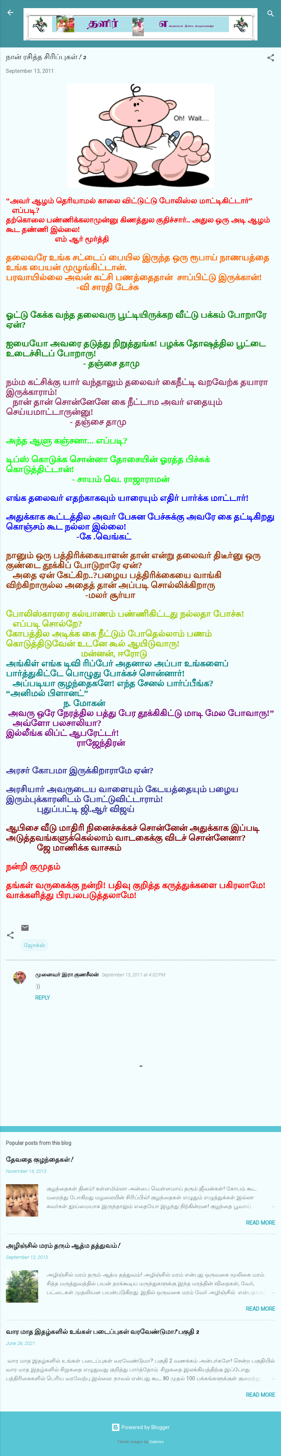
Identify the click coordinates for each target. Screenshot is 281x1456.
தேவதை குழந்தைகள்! (39, 1159)
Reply (42, 998)
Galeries (156, 1441)
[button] (270, 59)
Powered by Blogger (140, 1427)
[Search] (270, 15)
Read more (260, 1223)
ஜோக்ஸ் (34, 945)
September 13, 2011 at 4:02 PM (133, 975)
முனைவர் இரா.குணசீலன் (67, 974)
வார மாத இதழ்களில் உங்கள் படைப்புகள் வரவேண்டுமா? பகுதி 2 (102, 1331)
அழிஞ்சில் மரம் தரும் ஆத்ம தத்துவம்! (63, 1245)
